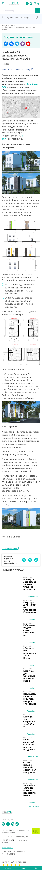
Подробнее (32, 597)
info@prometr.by (7, 848)
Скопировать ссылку (24, 69)
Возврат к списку (11, 548)
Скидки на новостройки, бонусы (18, 17)
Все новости (34, 806)
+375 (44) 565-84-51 (15, 831)
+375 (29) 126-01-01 (15, 841)
